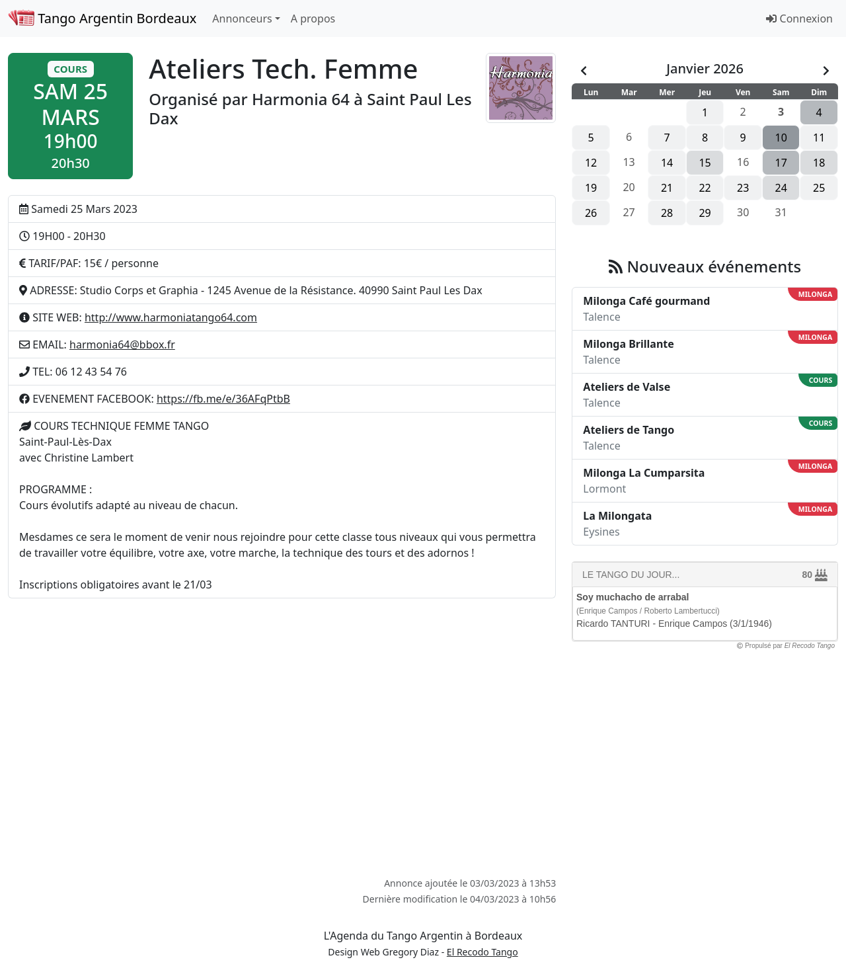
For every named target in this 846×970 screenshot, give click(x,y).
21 (667, 188)
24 (781, 188)
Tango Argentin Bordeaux (102, 18)
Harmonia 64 (301, 99)
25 (819, 188)
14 (667, 162)
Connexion (799, 18)
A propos (313, 18)
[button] (70, 116)
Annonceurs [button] (242, 18)
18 (819, 162)
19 (591, 188)
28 (667, 213)
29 (705, 213)
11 (819, 137)
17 (781, 162)
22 (705, 188)
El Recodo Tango (482, 952)
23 (743, 188)
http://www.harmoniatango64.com (171, 317)
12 (591, 162)
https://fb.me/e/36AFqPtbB (223, 398)
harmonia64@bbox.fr (122, 344)
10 (781, 137)
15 (705, 162)
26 (591, 213)
